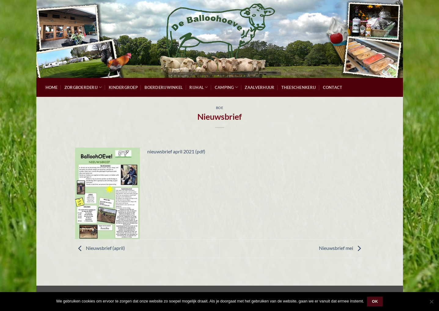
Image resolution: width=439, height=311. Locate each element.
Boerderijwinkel (164, 87)
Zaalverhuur (259, 87)
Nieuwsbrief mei (341, 248)
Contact (332, 87)
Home (52, 87)
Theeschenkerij (298, 87)
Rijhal (198, 87)
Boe (219, 108)
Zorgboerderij (83, 87)
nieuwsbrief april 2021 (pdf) (176, 151)
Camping (226, 87)
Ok (375, 301)
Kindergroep (123, 87)
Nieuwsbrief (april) (100, 248)
